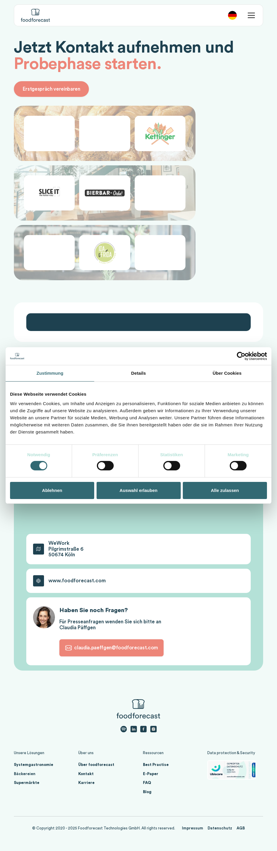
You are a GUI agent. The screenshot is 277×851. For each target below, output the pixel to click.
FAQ (147, 783)
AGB (241, 828)
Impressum (192, 828)
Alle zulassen (225, 490)
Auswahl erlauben (138, 490)
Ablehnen (52, 490)
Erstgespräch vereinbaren (51, 89)
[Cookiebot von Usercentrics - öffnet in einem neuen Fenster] (241, 356)
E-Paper (150, 774)
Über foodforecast (96, 765)
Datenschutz (220, 828)
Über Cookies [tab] (227, 373)
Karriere (86, 783)
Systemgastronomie (33, 765)
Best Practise (156, 765)
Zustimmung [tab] (50, 373)
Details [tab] (138, 373)
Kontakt (86, 774)
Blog (147, 792)
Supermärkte (26, 783)
